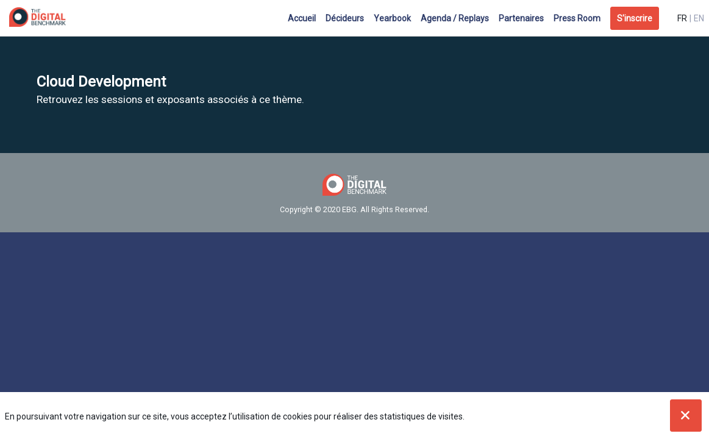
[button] (634, 18)
